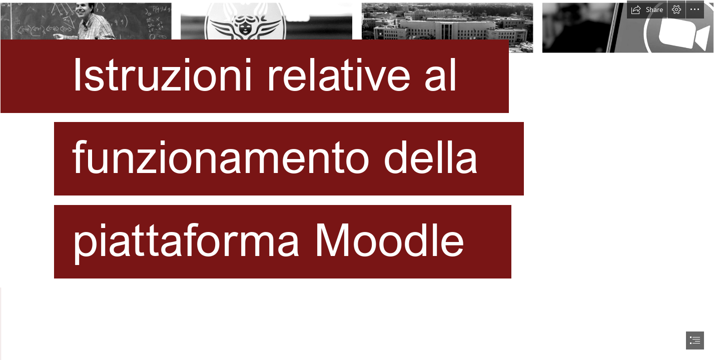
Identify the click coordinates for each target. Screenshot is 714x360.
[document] (357, 180)
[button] (647, 9)
